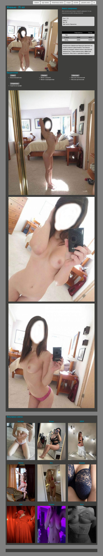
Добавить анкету (85, 3)
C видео (68, 3)
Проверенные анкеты (57, 3)
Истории (76, 3)
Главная (36, 3)
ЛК (94, 3)
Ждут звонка (45, 3)
